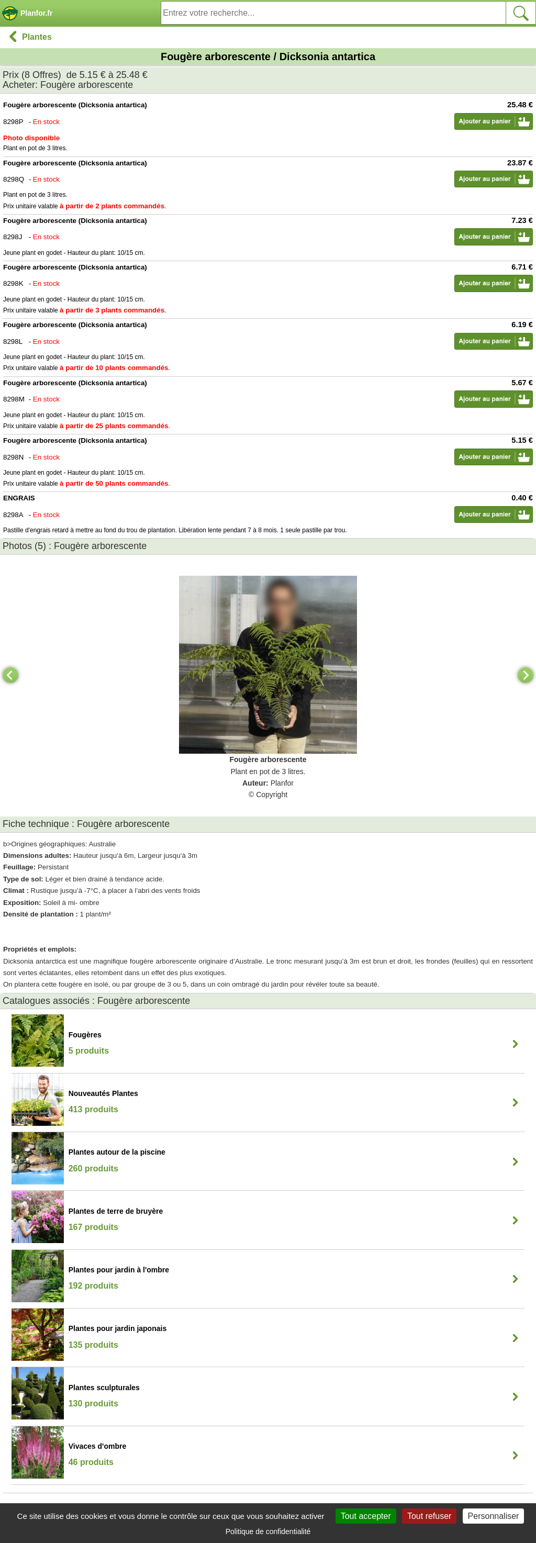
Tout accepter (366, 1516)
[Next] (525, 675)
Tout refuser (429, 1516)
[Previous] (10, 675)
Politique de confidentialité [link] (268, 1531)
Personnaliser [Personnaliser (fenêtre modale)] (493, 1516)
